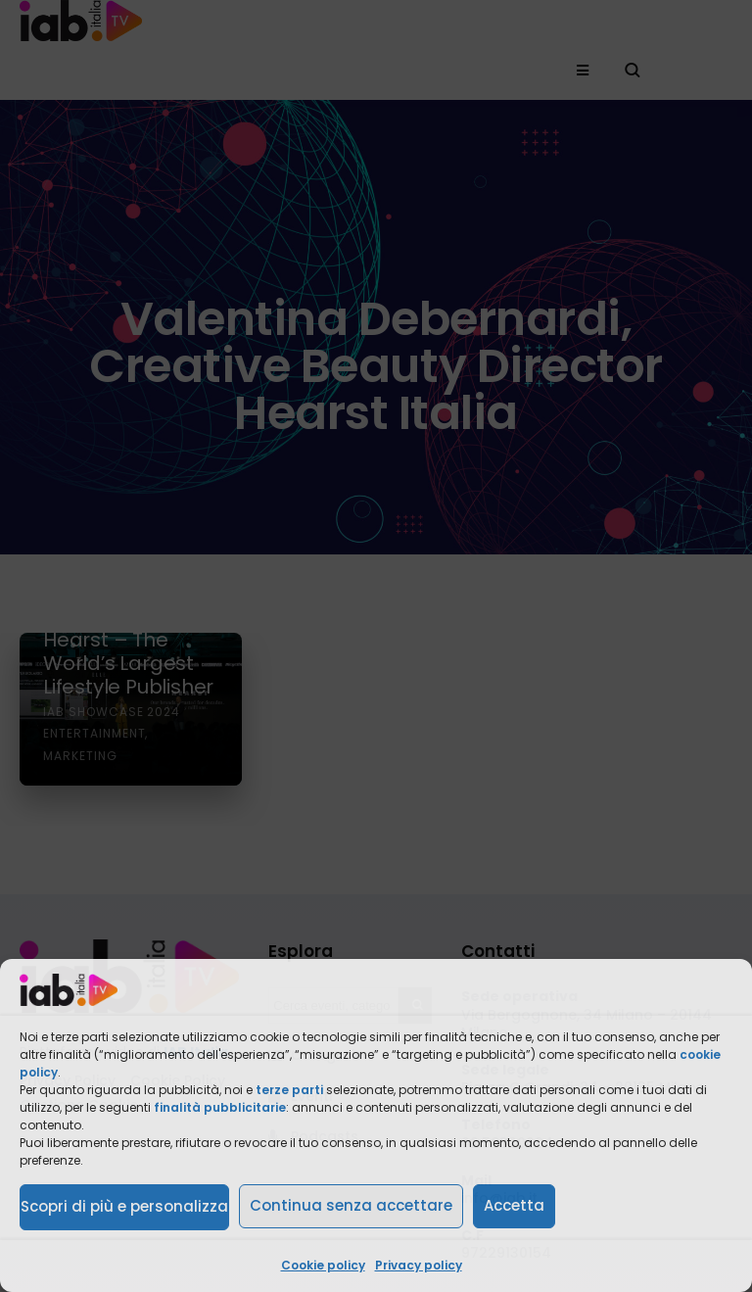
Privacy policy (418, 1265)
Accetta (514, 1205)
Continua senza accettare (351, 1205)
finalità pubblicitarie (220, 1107)
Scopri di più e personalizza (124, 1206)
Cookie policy (323, 1265)
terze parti (289, 1089)
